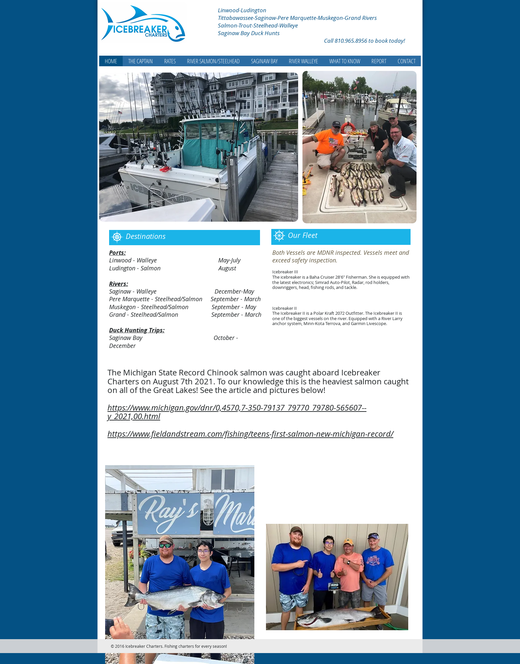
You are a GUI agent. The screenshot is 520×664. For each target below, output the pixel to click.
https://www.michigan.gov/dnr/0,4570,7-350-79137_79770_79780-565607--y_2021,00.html (236, 411)
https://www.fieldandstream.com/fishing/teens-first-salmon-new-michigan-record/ (250, 433)
